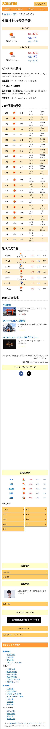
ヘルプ (42, 9)
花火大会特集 (12, 691)
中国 (27, 519)
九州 (27, 524)
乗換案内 (6, 651)
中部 (27, 514)
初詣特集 (10, 702)
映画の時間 (11, 711)
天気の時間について (24, 628)
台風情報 (30, 9)
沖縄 (5, 529)
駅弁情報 (10, 716)
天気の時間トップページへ (13, 635)
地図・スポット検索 (14, 662)
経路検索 (10, 657)
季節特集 (6, 685)
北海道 (5, 509)
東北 (27, 509)
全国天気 (7, 9)
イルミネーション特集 (15, 697)
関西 (14, 14)
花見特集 (10, 689)
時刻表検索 (11, 655)
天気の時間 (6, 14)
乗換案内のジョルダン (18, 723)
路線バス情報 (12, 674)
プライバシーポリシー (36, 723)
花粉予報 (6, 604)
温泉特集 (10, 704)
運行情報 (10, 660)
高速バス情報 (12, 677)
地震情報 (19, 9)
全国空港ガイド (12, 682)
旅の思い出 (11, 719)
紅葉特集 (10, 699)
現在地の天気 (40, 4)
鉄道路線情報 (12, 672)
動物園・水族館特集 (14, 694)
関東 (5, 514)
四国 (5, 524)
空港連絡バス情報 (13, 679)
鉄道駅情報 (11, 669)
